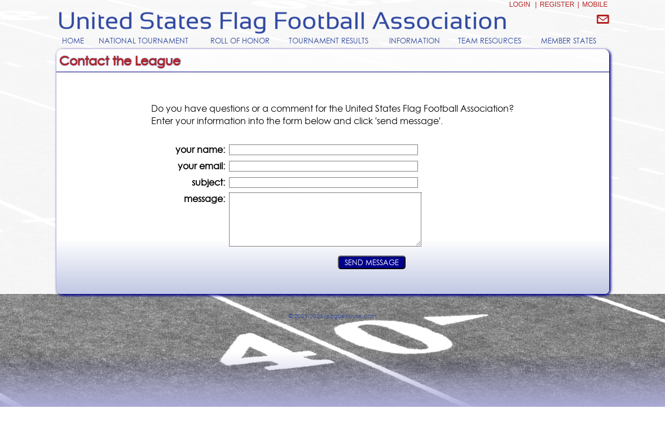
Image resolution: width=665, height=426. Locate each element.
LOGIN (519, 4)
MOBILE (594, 4)
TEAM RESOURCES (489, 41)
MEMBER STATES (568, 41)
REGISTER (557, 4)
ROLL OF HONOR (240, 41)
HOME (73, 41)
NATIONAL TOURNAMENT (143, 41)
